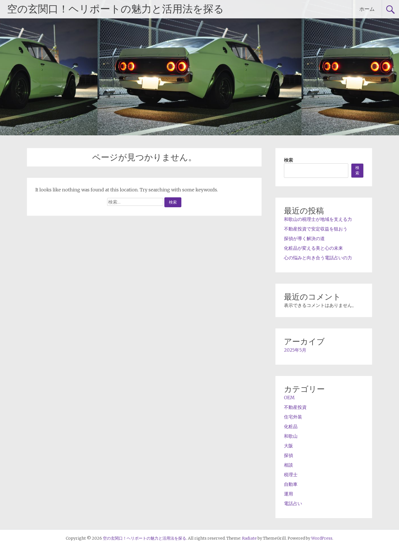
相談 (288, 465)
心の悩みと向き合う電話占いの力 (318, 257)
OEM (289, 397)
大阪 (288, 445)
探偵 (288, 455)
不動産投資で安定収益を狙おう (315, 229)
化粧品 (291, 426)
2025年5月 (295, 350)
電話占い (293, 503)
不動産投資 (295, 407)
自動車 (291, 484)
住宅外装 (293, 417)
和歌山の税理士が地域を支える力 (318, 219)
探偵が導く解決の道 (304, 238)
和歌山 (291, 436)
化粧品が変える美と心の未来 (313, 248)
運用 (288, 494)
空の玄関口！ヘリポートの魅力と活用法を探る (115, 9)
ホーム (367, 9)
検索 (288, 160)
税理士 (291, 474)
